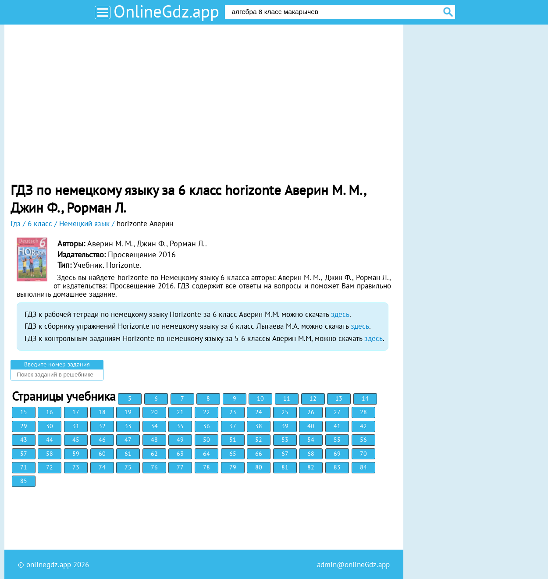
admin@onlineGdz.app (353, 564)
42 (363, 426)
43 (23, 440)
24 (258, 412)
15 (23, 412)
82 (310, 467)
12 (313, 398)
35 (180, 426)
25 (284, 412)
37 (232, 426)
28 (363, 412)
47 (128, 440)
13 (338, 398)
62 (154, 454)
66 (258, 454)
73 (75, 467)
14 (365, 398)
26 (310, 412)
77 (180, 467)
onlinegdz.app (48, 564)
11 (286, 398)
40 (310, 426)
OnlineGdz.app (166, 11)
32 (102, 426)
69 (337, 454)
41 (337, 426)
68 (310, 454)
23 (232, 412)
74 (102, 467)
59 (75, 454)
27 (337, 412)
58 (49, 454)
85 (23, 481)
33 (128, 426)
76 (154, 467)
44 (49, 440)
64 (206, 454)
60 (102, 454)
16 (49, 412)
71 (23, 467)
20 (154, 412)
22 (206, 412)
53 (284, 440)
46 (102, 440)
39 (284, 426)
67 (284, 454)
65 (232, 454)
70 (363, 454)
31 (75, 426)
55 (337, 440)
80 (258, 467)
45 (75, 440)
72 (49, 467)
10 (260, 398)
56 (363, 440)
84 (363, 467)
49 (180, 440)
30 (49, 426)
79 (232, 467)
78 (206, 467)
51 (232, 440)
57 (23, 454)
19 (128, 412)
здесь (340, 314)
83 (337, 467)
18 (102, 412)
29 (23, 426)
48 (154, 440)
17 (75, 412)
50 (206, 440)
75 (128, 467)
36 (206, 426)
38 (258, 426)
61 (128, 454)
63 (180, 454)
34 (154, 426)
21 (180, 412)
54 (310, 440)
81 (284, 467)
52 (258, 440)
